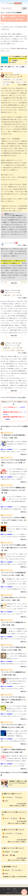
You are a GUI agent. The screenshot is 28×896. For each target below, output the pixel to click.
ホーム (3, 888)
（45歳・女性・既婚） (13, 290)
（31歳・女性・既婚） (12, 74)
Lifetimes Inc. (12, 892)
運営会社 (9, 888)
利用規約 (15, 888)
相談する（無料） (24, 892)
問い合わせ (15, 890)
